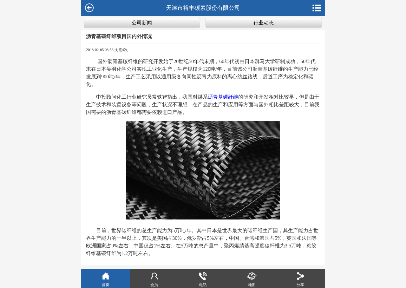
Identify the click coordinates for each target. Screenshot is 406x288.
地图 (252, 279)
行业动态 (263, 22)
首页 (106, 279)
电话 (203, 279)
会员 (154, 279)
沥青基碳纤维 (223, 97)
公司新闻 (142, 22)
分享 (300, 279)
